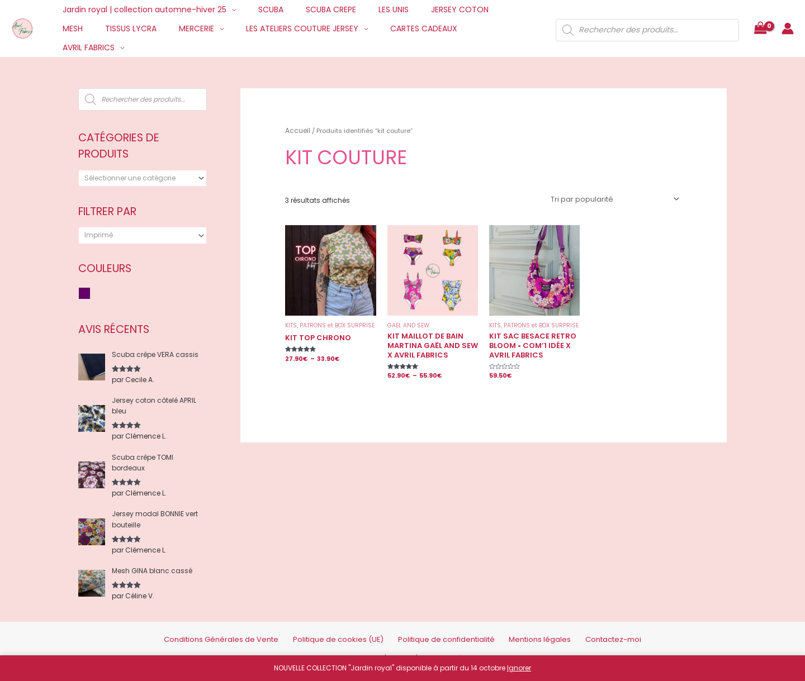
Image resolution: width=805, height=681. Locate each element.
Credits (403, 649)
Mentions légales (522, 631)
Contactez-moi (583, 631)
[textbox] (138, 178)
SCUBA (260, 9)
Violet (90, 294)
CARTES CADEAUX (357, 28)
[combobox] (142, 178)
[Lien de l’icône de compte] (788, 19)
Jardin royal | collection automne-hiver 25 (141, 9)
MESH (484, 9)
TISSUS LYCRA (85, 28)
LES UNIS (370, 9)
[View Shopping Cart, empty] (760, 19)
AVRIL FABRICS (433, 28)
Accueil (296, 129)
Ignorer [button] (519, 668)
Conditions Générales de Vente (248, 631)
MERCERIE (144, 28)
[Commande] (617, 197)
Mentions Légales (450, 649)
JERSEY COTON (429, 9)
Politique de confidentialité (441, 631)
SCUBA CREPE (314, 9)
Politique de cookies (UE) (348, 631)
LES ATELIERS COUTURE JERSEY (243, 28)
